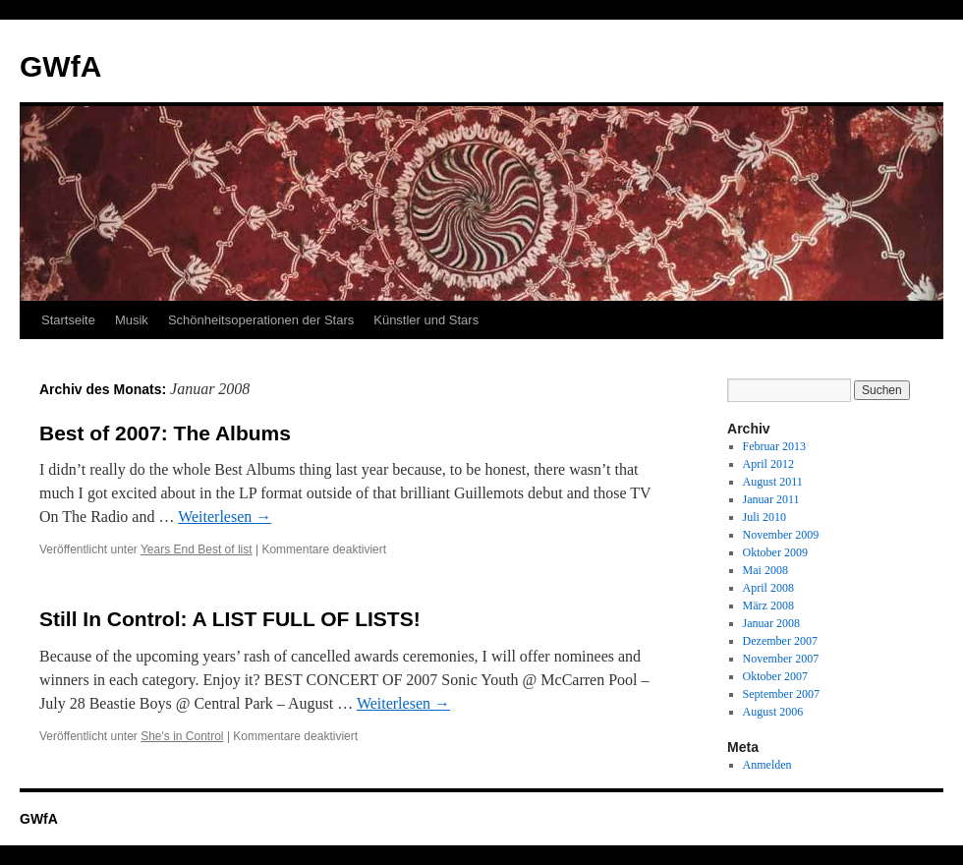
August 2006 (773, 712)
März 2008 (768, 605)
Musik (131, 320)
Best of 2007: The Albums (165, 433)
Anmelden (767, 765)
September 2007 (781, 694)
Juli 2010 (764, 517)
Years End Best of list (197, 549)
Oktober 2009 (775, 552)
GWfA (60, 66)
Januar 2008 (771, 623)
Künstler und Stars (426, 320)
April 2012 (768, 464)
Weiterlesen (224, 516)
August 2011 (773, 482)
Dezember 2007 (780, 641)
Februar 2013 (774, 446)
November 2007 (781, 658)
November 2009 (781, 535)
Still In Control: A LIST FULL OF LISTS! (230, 618)
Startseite (68, 320)
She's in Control (182, 736)
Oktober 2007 (775, 676)
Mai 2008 (765, 570)
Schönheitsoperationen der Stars (261, 320)
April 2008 (768, 588)
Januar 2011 (771, 499)
